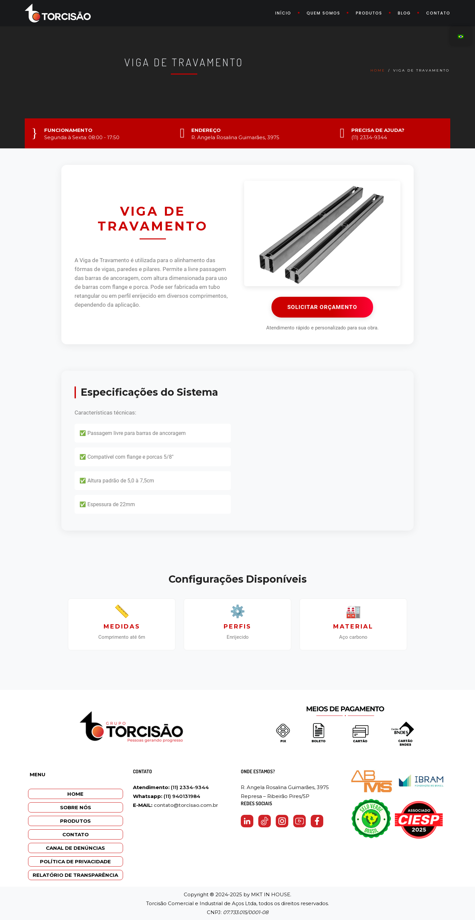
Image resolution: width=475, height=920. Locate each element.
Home (377, 70)
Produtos (369, 13)
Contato (438, 13)
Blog (404, 13)
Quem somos (323, 13)
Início (283, 13)
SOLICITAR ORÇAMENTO (322, 307)
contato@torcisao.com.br (186, 805)
